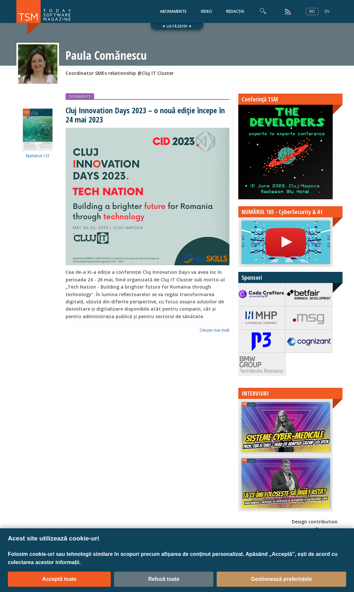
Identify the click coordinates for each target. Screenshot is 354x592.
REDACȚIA (235, 11)
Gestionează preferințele (281, 579)
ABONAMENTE (173, 11)
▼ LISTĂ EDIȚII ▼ (177, 26)
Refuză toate (163, 579)
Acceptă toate (59, 579)
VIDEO (206, 11)
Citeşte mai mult (214, 330)
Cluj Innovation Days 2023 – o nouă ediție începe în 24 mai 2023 (145, 114)
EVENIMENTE (80, 96)
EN (326, 11)
